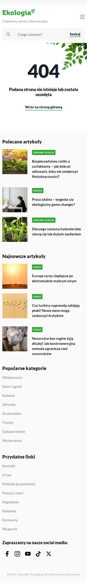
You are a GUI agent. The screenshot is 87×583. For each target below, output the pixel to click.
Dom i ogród (12, 387)
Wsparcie (9, 529)
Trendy (7, 423)
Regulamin (10, 502)
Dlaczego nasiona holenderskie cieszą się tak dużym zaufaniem (56, 231)
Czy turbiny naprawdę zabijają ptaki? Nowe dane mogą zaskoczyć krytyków (56, 310)
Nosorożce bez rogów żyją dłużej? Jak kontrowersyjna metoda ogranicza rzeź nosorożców (53, 346)
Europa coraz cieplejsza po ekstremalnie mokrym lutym (54, 278)
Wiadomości (12, 378)
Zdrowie (9, 405)
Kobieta (8, 396)
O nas (6, 475)
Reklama (9, 511)
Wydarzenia (12, 440)
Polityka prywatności (18, 484)
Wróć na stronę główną (43, 107)
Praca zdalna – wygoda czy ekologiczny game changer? (53, 201)
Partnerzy (10, 520)
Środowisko (11, 414)
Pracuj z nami (12, 493)
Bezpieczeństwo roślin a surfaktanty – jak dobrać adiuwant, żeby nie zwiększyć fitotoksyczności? (55, 169)
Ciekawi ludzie (13, 432)
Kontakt (8, 466)
